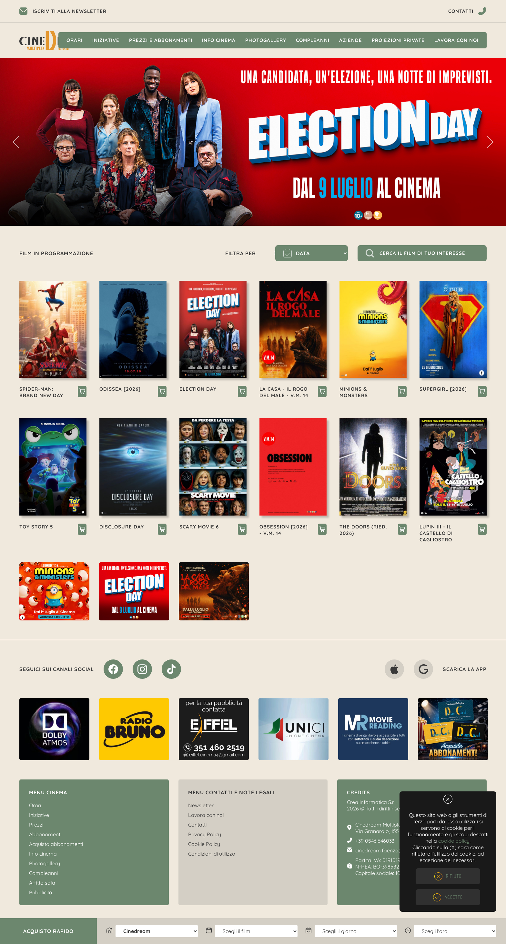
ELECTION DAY (198, 389)
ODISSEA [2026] (120, 389)
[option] (253, 142)
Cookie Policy (204, 844)
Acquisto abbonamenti (56, 844)
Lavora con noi (456, 40)
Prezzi (36, 824)
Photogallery (265, 40)
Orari (74, 40)
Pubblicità (40, 892)
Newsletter (201, 805)
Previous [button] (16, 142)
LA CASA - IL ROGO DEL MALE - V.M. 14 (284, 392)
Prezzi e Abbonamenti (160, 40)
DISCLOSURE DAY (121, 527)
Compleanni (312, 40)
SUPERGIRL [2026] (443, 389)
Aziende (350, 40)
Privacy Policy (204, 834)
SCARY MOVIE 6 (199, 527)
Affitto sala (42, 882)
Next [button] (489, 142)
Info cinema (219, 40)
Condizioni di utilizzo (211, 853)
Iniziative (105, 40)
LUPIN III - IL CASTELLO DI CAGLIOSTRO (436, 533)
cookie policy (454, 841)
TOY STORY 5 (36, 527)
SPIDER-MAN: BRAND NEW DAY (41, 392)
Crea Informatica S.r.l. (372, 802)
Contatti (197, 824)
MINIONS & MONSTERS (353, 392)
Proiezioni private (398, 40)
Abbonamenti (45, 834)
